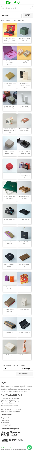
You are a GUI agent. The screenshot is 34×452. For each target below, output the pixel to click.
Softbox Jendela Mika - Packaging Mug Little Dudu (10, 130)
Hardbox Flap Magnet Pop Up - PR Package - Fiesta (10, 40)
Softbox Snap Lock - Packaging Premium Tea (24, 175)
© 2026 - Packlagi (7, 448)
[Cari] (17, 8)
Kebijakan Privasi (6, 425)
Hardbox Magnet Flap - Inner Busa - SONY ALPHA (24, 153)
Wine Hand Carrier (24, 355)
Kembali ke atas (24, 374)
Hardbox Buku (24, 287)
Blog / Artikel (5, 418)
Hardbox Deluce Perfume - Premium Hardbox (24, 85)
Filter (27, 15)
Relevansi (11, 16)
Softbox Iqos (9, 355)
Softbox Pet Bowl (24, 309)
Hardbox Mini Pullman (9, 174)
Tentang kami (5, 423)
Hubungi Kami (5, 420)
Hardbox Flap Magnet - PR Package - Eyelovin (9, 62)
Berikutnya (27, 369)
